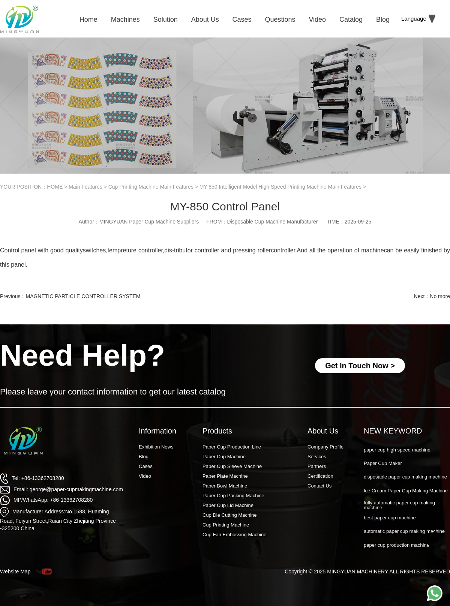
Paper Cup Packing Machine (233, 495)
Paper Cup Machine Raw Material (400, 444)
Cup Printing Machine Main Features (151, 187)
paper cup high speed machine (397, 457)
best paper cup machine (390, 525)
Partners (317, 466)
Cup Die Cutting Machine (229, 515)
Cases (146, 466)
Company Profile (326, 447)
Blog (143, 456)
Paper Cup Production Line (231, 447)
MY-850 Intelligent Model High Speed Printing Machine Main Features (281, 187)
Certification (320, 476)
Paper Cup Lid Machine (228, 505)
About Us (323, 431)
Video (145, 476)
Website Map (15, 571)
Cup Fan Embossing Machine (234, 534)
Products (217, 431)
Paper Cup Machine (224, 456)
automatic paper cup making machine (404, 539)
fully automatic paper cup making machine (399, 513)
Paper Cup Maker (383, 471)
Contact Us (320, 486)
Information (157, 431)
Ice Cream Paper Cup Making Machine (406, 498)
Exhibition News (156, 447)
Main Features (85, 187)
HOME (55, 187)
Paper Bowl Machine (224, 486)
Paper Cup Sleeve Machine (232, 466)
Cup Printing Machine (225, 525)
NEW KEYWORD (393, 431)
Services (317, 456)
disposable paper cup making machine (405, 484)
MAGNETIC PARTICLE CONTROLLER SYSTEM (83, 296)
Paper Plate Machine (225, 476)
